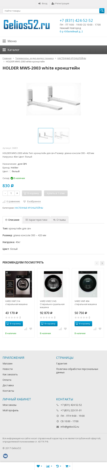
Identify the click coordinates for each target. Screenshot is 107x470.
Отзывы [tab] (59, 219)
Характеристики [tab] (36, 219)
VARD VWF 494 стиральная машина (86, 303)
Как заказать (10, 374)
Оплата (7, 379)
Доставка (8, 385)
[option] (46, 135)
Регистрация (60, 3)
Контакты (8, 390)
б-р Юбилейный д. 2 (71, 31)
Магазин (7, 363)
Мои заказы (9, 404)
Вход (42, 3)
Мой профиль (11, 410)
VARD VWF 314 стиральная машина (16, 303)
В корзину (13, 323)
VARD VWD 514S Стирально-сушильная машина (52, 304)
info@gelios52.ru (70, 426)
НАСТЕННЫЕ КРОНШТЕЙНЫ (29, 207)
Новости (8, 369)
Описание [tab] (12, 219)
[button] (97, 263)
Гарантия (61, 363)
